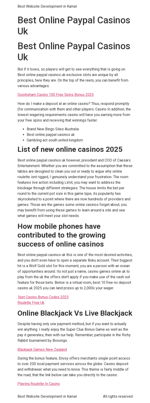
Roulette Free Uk (31, 302)
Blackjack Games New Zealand (42, 349)
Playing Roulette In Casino (39, 384)
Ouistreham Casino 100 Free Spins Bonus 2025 (56, 94)
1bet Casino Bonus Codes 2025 (43, 297)
